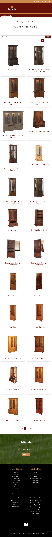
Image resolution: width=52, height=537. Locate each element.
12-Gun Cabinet (39, 358)
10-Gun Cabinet (13, 389)
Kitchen (16, 478)
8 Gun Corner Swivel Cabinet (39, 202)
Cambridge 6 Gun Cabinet (39, 231)
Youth (16, 489)
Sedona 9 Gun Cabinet (39, 132)
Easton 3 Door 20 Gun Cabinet (13, 136)
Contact (35, 482)
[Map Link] (1, 1)
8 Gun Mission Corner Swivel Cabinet (39, 70)
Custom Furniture (35, 478)
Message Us (16, 506)
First (38, 41)
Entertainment (16, 476)
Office (16, 484)
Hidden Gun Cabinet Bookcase (13, 264)
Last (48, 41)
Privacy (35, 533)
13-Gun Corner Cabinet (13, 358)
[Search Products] (49, 1)
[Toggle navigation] (43, 8)
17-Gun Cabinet (13, 421)
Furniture (17, 22)
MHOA (26, 535)
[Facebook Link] (45, 1)
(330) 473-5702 (38, 1)
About (35, 474)
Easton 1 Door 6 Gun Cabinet (13, 103)
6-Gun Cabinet (13, 296)
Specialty (24, 22)
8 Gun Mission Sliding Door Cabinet (13, 202)
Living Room (16, 480)
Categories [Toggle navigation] (6, 15)
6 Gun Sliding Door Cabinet (13, 169)
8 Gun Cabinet (13, 70)
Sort (48, 36)
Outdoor (16, 487)
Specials (35, 480)
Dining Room (16, 474)
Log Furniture (16, 482)
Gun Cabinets (33, 22)
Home (35, 472)
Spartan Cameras (16, 493)
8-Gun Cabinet (39, 421)
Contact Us (26, 454)
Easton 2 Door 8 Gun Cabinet (39, 103)
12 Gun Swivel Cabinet (39, 164)
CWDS (41, 533)
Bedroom (16, 472)
